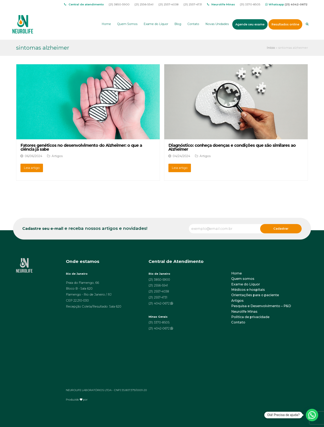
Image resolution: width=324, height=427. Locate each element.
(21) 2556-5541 (144, 4)
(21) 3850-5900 (119, 4)
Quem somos (242, 279)
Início (271, 48)
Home (236, 273)
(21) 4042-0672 (296, 4)
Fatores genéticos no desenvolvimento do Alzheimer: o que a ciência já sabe (81, 147)
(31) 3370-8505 (250, 4)
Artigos (57, 156)
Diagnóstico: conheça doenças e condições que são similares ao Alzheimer (232, 147)
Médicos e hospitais (248, 290)
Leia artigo (32, 168)
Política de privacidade (250, 317)
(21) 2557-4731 (192, 4)
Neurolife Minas (244, 312)
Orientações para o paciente (255, 295)
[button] (312, 415)
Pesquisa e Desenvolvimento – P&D (261, 306)
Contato (238, 322)
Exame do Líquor (245, 284)
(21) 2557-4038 (168, 4)
